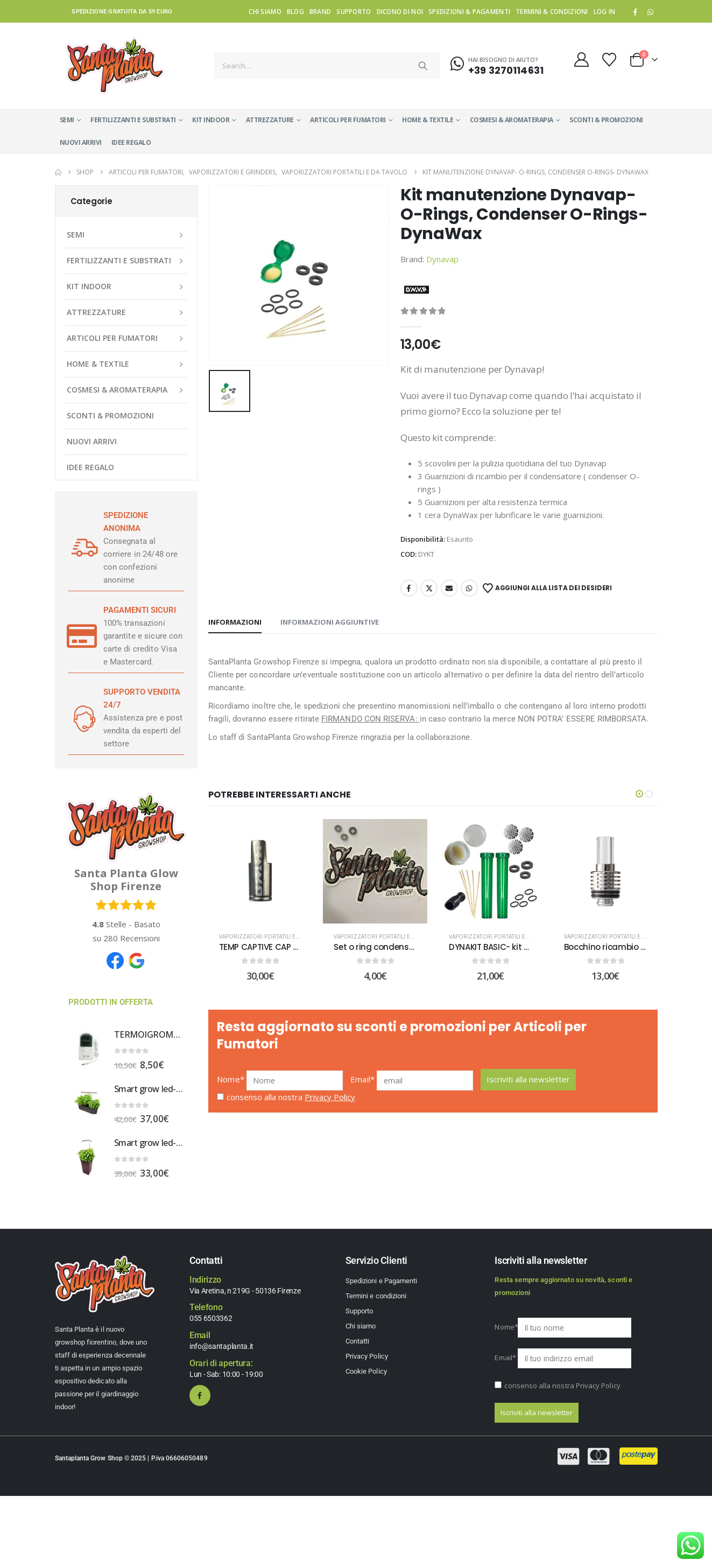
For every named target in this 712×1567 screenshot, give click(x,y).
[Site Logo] (115, 66)
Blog (295, 11)
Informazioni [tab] (235, 622)
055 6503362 (210, 1318)
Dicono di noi (400, 11)
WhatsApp (651, 12)
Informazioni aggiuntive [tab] (329, 622)
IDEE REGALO (131, 142)
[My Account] (581, 59)
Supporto (353, 11)
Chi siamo (265, 11)
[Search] (423, 65)
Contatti (358, 1341)
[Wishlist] (609, 60)
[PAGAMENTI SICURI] (81, 635)
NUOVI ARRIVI (81, 142)
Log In (605, 11)
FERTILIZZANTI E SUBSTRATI (133, 119)
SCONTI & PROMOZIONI (606, 119)
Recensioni (131, 938)
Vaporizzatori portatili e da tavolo (273, 936)
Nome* (230, 1087)
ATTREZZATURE (270, 119)
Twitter (429, 588)
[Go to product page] (87, 1048)
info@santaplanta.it (221, 1346)
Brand (320, 11)
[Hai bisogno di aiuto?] (497, 64)
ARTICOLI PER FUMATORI (348, 119)
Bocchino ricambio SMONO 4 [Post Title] (621, 947)
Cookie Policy (366, 1371)
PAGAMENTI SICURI (139, 610)
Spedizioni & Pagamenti (469, 11)
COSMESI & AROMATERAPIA (511, 119)
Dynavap (442, 259)
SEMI (67, 119)
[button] (639, 794)
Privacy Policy (330, 1105)
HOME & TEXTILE (427, 119)
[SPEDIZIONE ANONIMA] (81, 547)
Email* (362, 1087)
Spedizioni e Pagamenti (381, 1281)
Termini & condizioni (552, 11)
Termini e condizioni (376, 1296)
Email (449, 588)
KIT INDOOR (210, 119)
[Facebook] (635, 12)
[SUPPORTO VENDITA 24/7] (81, 717)
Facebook (409, 588)
